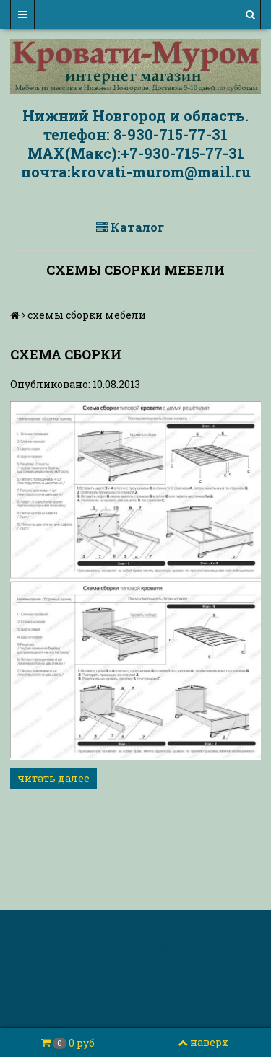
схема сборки (65, 354)
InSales (214, 981)
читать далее (53, 778)
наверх (203, 1042)
